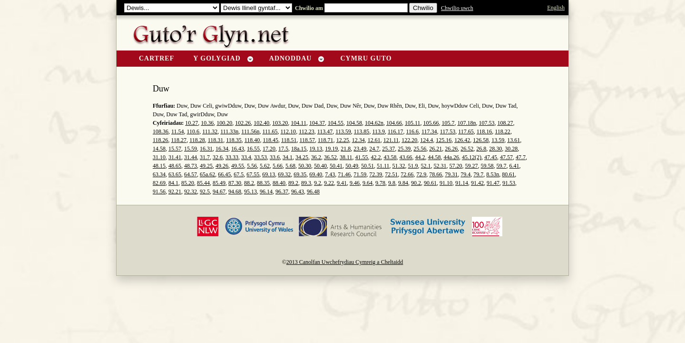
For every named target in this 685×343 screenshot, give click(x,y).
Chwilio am (308, 8)
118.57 (307, 140)
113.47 (325, 131)
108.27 (505, 123)
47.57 (506, 157)
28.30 (495, 148)
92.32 (190, 191)
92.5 (205, 191)
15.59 (190, 148)
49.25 (206, 165)
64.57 (190, 174)
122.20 (409, 140)
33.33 (231, 157)
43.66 (406, 157)
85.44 (203, 183)
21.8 (346, 148)
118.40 (252, 140)
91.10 (446, 183)
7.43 (330, 174)
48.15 (159, 165)
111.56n (250, 131)
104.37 (317, 123)
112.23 (306, 131)
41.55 (361, 157)
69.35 (300, 174)
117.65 (466, 131)
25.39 (404, 148)
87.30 (234, 183)
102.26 (243, 123)
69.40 (315, 174)
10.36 (207, 123)
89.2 (293, 183)
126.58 (481, 140)
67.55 (252, 174)
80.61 (508, 174)
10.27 (191, 123)
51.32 (398, 165)
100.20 (224, 123)
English (556, 7)
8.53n (492, 174)
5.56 (252, 165)
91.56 (159, 191)
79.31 (451, 174)
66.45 (224, 174)
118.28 (197, 140)
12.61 (374, 140)
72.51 (391, 174)
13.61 (513, 140)
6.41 (514, 165)
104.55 (335, 123)
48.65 (174, 165)
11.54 (177, 131)
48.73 (190, 165)
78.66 (435, 174)
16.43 (237, 148)
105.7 (447, 123)
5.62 (265, 165)
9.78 (380, 183)
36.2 (316, 157)
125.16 (443, 140)
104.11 (298, 123)
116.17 (395, 131)
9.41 (342, 183)
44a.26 (451, 157)
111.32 (209, 131)
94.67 (219, 191)
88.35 (263, 183)
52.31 (440, 165)
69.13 (268, 174)
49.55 (237, 165)
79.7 (478, 174)
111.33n (229, 131)
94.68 (234, 191)
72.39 (375, 174)
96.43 (297, 191)
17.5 (283, 148)
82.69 (159, 183)
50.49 (351, 165)
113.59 (343, 131)
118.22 (502, 131)
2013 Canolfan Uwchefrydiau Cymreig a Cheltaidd (344, 262)
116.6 (412, 131)
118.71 (325, 140)
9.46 (355, 183)
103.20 (280, 123)
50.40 (320, 165)
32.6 (218, 157)
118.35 (234, 140)
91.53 (508, 183)
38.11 (346, 157)
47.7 (521, 157)
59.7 (502, 165)
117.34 (429, 131)
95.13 (250, 191)
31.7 (205, 157)
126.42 (462, 140)
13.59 (497, 140)
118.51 (289, 140)
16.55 (253, 148)
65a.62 (207, 174)
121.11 (391, 140)
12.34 (358, 140)
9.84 (403, 183)
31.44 (190, 157)
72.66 (407, 174)
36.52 (330, 157)
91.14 (461, 183)
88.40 (279, 183)
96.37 (281, 191)
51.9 (413, 165)
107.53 (486, 123)
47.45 (490, 157)
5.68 (290, 165)
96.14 (266, 191)
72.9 (421, 174)
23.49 (359, 148)
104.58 (354, 123)
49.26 (221, 165)
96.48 (313, 191)
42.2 (376, 157)
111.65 (269, 131)
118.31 (216, 140)
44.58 (434, 157)
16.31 (206, 148)
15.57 (174, 148)
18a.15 (298, 148)
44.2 (420, 157)
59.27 (471, 165)
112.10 (288, 131)
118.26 (160, 140)
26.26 (451, 148)
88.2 (249, 183)
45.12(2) (471, 157)
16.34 (221, 148)
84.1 (173, 183)
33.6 (275, 157)
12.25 (342, 140)
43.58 (390, 157)
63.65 (174, 174)
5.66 (278, 165)
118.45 (270, 140)
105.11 (413, 123)
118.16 (484, 131)
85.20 (187, 183)
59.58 (487, 165)
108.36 (160, 131)
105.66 (431, 123)
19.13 (315, 148)
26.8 (481, 148)
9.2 (317, 183)
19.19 (331, 148)
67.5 (239, 174)
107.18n (466, 123)
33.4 (246, 157)
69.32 (284, 174)
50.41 (336, 165)
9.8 (391, 183)
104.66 (394, 123)
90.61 (430, 183)
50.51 (367, 165)
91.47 (493, 183)
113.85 (362, 131)
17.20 (269, 148)
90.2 (416, 183)
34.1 (288, 157)
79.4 (465, 174)
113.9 (378, 131)
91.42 (477, 183)
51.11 (383, 165)
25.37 (388, 148)
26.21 (435, 148)
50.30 (304, 165)
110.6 (193, 131)
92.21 (174, 191)
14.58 (159, 148)
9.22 (329, 183)
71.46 (344, 174)
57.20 (456, 165)
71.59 (359, 174)
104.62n (374, 123)
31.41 (174, 157)
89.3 (306, 183)
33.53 (260, 157)
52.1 (426, 165)
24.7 (374, 148)
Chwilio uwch (457, 8)
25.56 (419, 148)
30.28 (511, 148)
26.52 (466, 148)
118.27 (179, 140)
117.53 (448, 131)
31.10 (159, 157)
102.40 (261, 123)
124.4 (426, 140)
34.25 (301, 157)
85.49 (219, 183)
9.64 (367, 183)
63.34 (159, 174)
